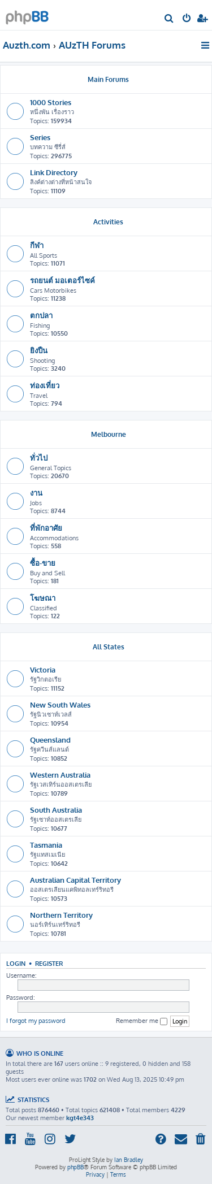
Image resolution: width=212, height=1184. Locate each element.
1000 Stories (50, 102)
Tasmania (46, 844)
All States (108, 647)
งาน (36, 492)
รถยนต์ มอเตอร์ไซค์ (62, 280)
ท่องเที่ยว (44, 385)
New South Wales (60, 704)
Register (49, 963)
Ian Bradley (128, 1159)
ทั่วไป (38, 457)
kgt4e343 (80, 1118)
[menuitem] (169, 19)
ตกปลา (41, 315)
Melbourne (108, 434)
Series (40, 137)
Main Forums (108, 79)
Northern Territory (61, 915)
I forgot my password (36, 1021)
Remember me (141, 1021)
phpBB (75, 1167)
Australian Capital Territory (75, 879)
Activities (108, 222)
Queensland (50, 739)
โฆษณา (42, 597)
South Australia (56, 809)
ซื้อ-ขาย (42, 562)
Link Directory (53, 172)
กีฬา (37, 245)
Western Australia (60, 774)
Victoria (42, 669)
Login (15, 963)
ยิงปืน (38, 350)
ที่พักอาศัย (46, 527)
